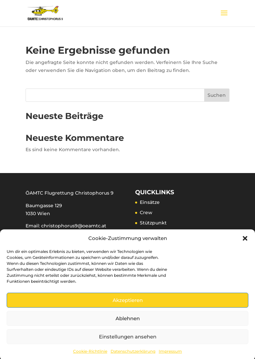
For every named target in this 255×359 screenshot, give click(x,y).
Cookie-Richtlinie (90, 354)
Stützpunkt (153, 223)
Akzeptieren (128, 303)
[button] (245, 241)
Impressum (170, 354)
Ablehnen (128, 321)
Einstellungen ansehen (127, 339)
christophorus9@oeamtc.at (73, 226)
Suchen (217, 95)
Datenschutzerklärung (133, 354)
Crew (146, 212)
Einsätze (150, 202)
